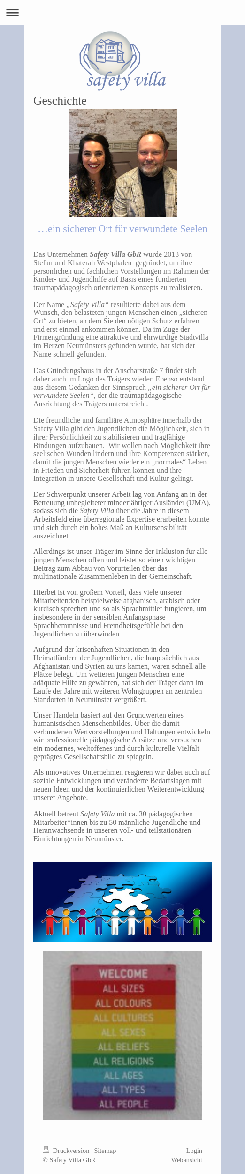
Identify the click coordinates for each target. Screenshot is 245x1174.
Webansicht (186, 1160)
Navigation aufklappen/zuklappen (122, 12)
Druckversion (67, 1150)
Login (194, 1150)
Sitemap (105, 1150)
